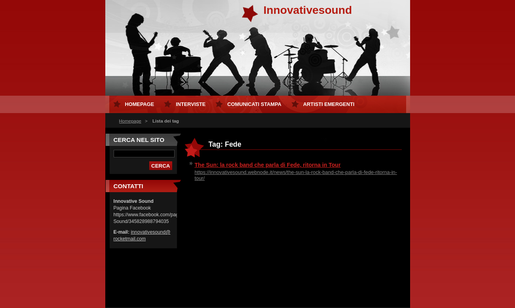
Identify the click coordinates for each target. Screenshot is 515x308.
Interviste (190, 104)
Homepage (130, 121)
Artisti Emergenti (328, 104)
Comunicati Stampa (254, 104)
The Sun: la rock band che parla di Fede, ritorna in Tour (268, 165)
